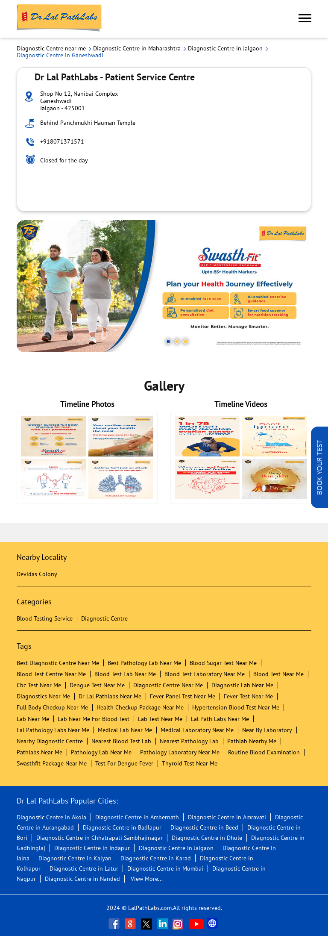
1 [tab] (168, 341)
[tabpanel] (164, 286)
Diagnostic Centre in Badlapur (122, 827)
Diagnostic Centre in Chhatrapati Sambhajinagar (99, 838)
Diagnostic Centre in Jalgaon (176, 848)
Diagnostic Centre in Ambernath (137, 817)
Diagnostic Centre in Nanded (82, 879)
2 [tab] (177, 341)
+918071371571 (62, 141)
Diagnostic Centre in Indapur (92, 848)
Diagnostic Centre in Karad (155, 858)
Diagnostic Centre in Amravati (227, 817)
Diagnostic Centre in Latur (84, 868)
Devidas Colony (37, 574)
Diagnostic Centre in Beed (204, 827)
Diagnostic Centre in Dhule (207, 838)
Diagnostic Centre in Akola (51, 817)
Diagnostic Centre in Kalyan (74, 858)
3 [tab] (185, 341)
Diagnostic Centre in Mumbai (165, 868)
